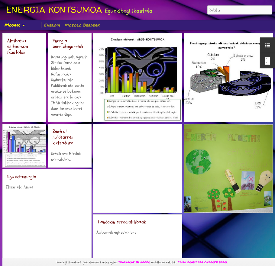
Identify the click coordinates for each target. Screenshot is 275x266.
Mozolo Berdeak (82, 25)
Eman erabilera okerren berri (202, 262)
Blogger (143, 262)
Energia (52, 25)
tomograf (126, 262)
